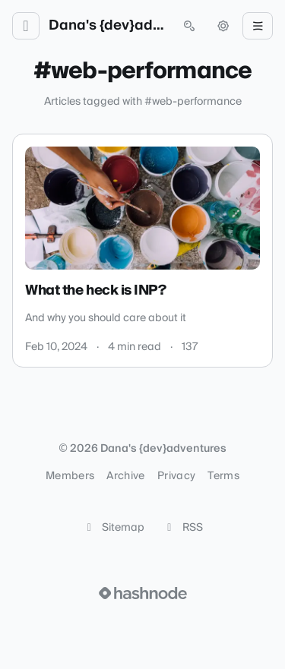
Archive (125, 476)
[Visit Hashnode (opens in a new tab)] (143, 593)
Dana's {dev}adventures (107, 25)
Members (70, 476)
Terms (223, 476)
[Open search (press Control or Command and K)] (189, 25)
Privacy (176, 476)
